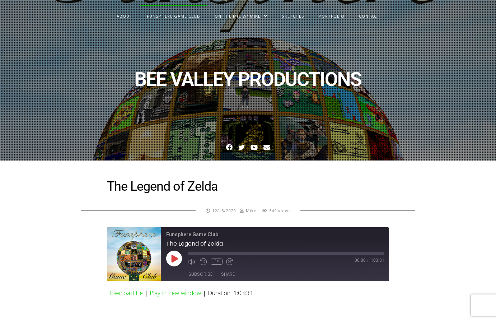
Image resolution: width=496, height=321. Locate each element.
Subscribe (200, 274)
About (124, 16)
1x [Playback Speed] (217, 262)
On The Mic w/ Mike (238, 16)
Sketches (293, 16)
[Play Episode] (174, 258)
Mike (251, 211)
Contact (369, 16)
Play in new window (175, 294)
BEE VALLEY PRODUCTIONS (248, 79)
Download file (125, 294)
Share (228, 274)
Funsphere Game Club (173, 16)
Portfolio (332, 16)
